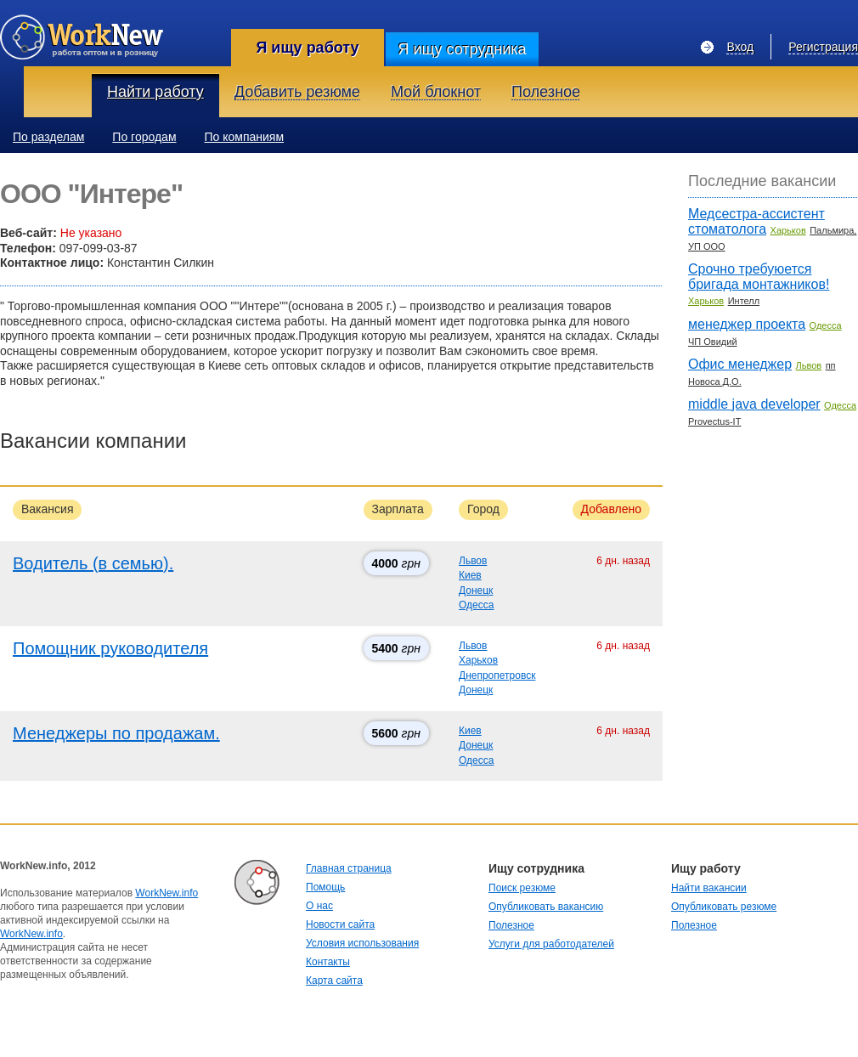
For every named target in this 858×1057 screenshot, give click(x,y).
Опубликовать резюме (723, 907)
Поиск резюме (522, 888)
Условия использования (362, 943)
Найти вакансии (709, 888)
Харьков (478, 660)
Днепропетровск (497, 675)
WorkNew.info (166, 893)
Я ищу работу (307, 47)
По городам (144, 137)
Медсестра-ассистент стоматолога (756, 221)
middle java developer (754, 404)
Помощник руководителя (110, 648)
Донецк (476, 590)
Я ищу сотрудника (462, 49)
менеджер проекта (746, 324)
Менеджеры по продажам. (116, 733)
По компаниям (245, 137)
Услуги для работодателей (551, 944)
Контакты (328, 962)
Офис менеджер (740, 364)
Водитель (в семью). (93, 563)
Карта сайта (334, 980)
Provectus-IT (714, 421)
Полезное (511, 925)
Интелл (744, 301)
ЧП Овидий (712, 341)
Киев (470, 575)
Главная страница (349, 868)
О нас (319, 906)
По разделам (48, 137)
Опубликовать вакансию (545, 907)
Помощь (325, 887)
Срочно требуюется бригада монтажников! (758, 276)
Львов (473, 561)
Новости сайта (340, 924)
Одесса (476, 605)
